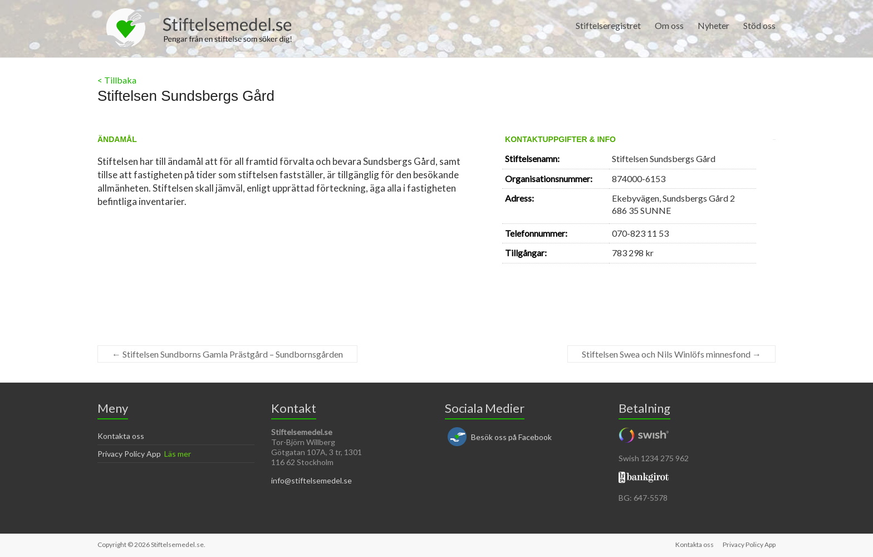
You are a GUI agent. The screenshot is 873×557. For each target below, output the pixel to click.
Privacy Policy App (129, 453)
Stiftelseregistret (608, 25)
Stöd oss (759, 25)
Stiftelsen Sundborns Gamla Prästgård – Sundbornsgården (227, 354)
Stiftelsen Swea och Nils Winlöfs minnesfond (671, 354)
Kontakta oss (120, 436)
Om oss (669, 25)
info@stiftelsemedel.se (311, 480)
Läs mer (177, 453)
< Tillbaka (116, 80)
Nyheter (713, 25)
